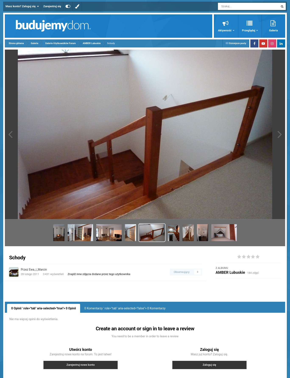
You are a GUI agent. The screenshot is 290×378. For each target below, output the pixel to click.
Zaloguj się (209, 364)
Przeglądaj (249, 30)
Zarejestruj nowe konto (81, 364)
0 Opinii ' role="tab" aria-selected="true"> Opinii (43, 308)
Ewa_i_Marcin (38, 269)
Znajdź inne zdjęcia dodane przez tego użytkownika (99, 274)
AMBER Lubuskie (230, 272)
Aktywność (225, 30)
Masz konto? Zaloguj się (22, 6)
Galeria (273, 30)
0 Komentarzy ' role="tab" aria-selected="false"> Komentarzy (124, 308)
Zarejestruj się (52, 6)
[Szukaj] (238, 6)
